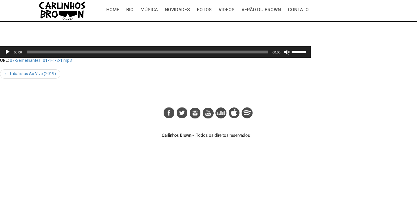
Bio (129, 9)
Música (149, 9)
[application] (155, 52)
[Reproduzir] (7, 52)
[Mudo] (287, 52)
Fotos (204, 9)
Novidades (177, 9)
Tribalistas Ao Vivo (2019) (30, 73)
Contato (298, 9)
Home (112, 9)
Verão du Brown (261, 9)
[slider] (147, 52)
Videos (227, 9)
